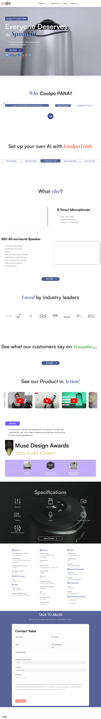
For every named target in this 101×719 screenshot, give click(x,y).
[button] (42, 3)
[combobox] (53, 647)
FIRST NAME (19, 637)
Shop (65, 3)
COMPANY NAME (20, 652)
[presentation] (27, 695)
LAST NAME (54, 637)
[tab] (63, 105)
